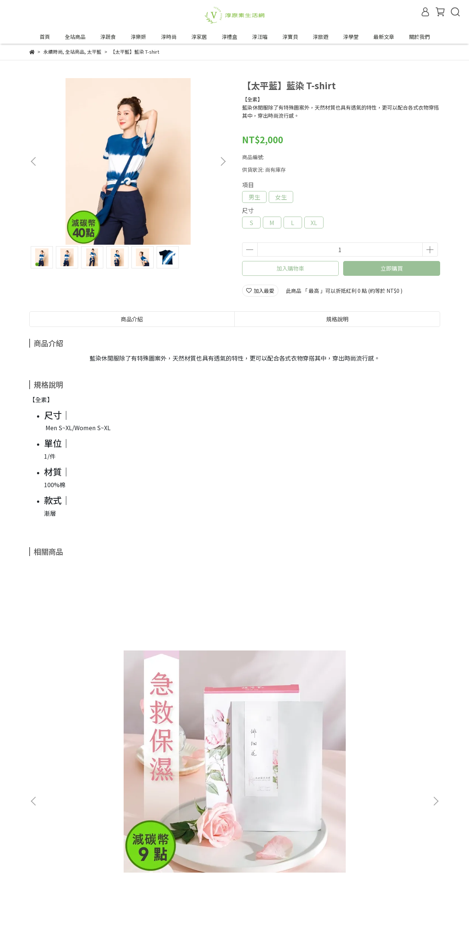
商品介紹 (132, 319)
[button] (222, 161)
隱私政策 (74, 872)
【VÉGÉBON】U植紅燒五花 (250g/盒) (280, 682)
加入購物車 (290, 268)
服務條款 (104, 872)
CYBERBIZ (203, 928)
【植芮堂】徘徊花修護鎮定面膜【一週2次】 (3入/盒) (82, 682)
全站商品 (75, 36)
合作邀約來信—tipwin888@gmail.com (115, 900)
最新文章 (383, 36)
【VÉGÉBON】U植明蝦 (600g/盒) (384, 682)
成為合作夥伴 (44, 900)
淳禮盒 (229, 36)
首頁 (45, 36)
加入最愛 (260, 290)
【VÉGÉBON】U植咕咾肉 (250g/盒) (177, 682)
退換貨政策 (42, 872)
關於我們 (419, 36)
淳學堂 (351, 36)
